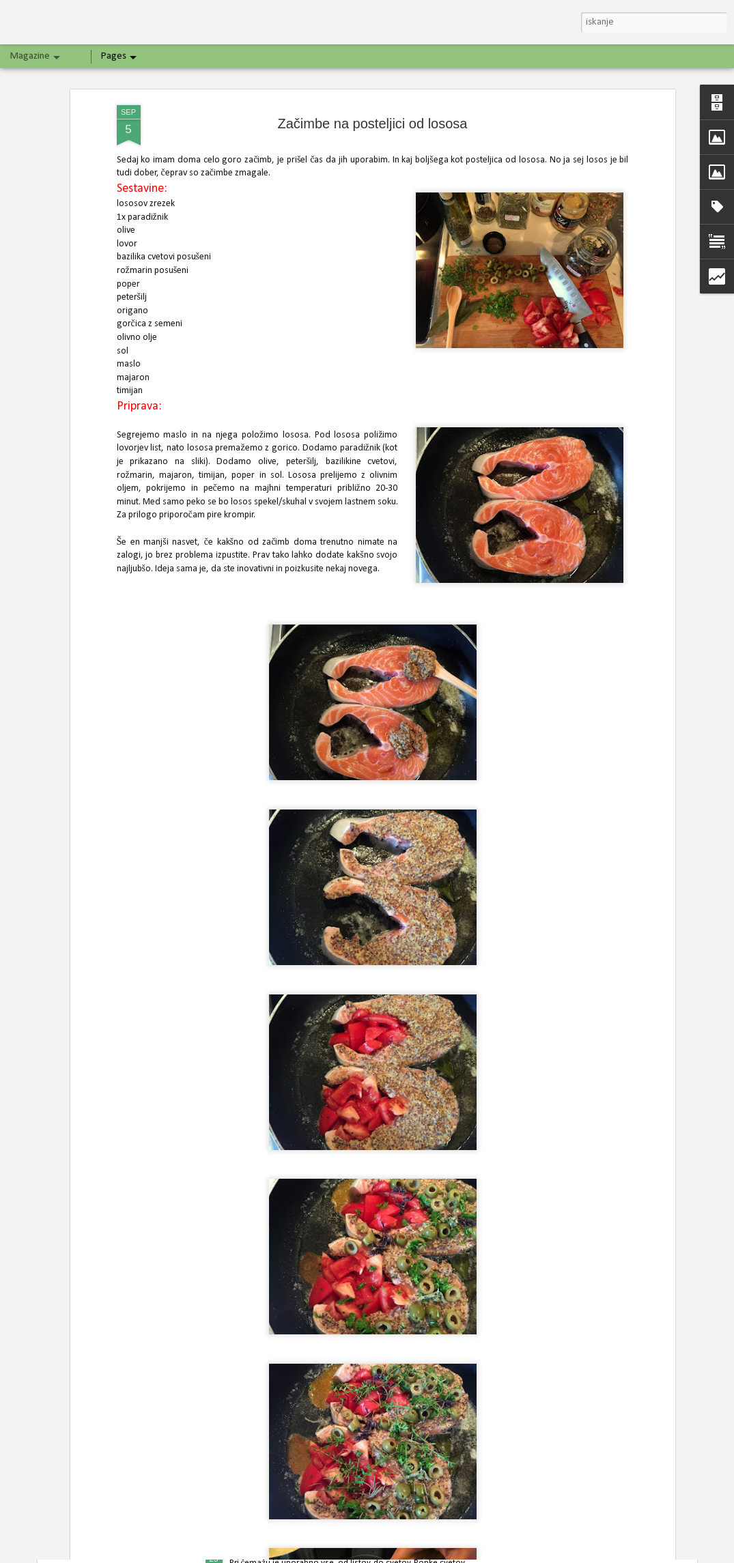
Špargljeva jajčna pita (281, 1391)
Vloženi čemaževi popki (286, 1547)
